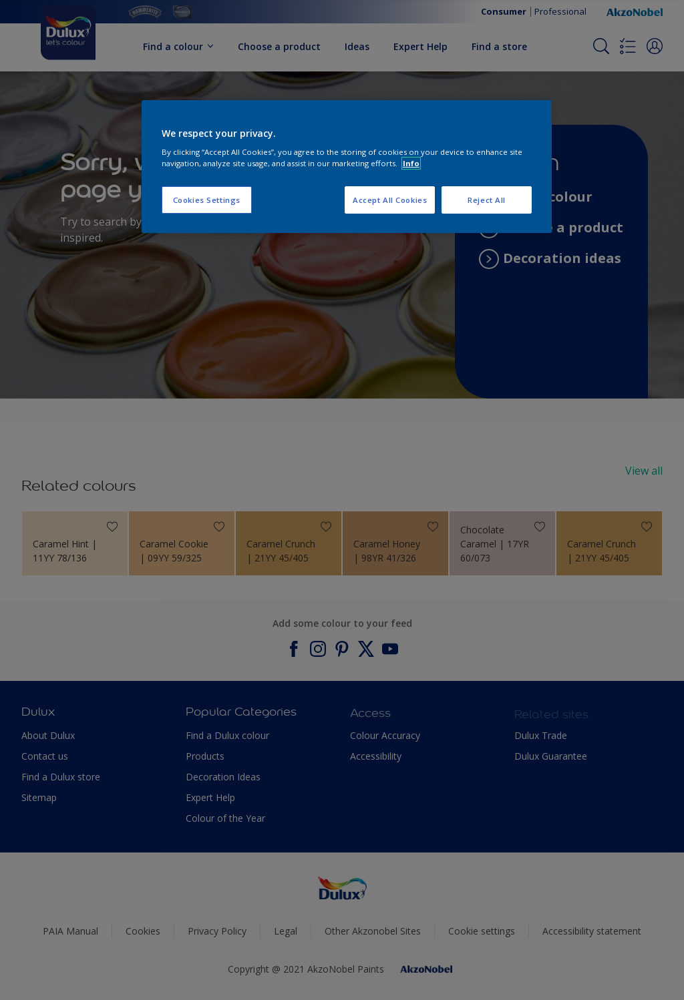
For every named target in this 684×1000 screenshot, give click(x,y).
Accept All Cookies (390, 200)
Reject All (487, 200)
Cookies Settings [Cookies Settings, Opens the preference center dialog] (206, 200)
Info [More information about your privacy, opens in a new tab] (411, 163)
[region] (347, 167)
